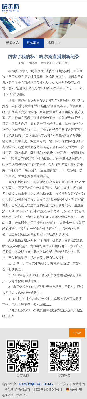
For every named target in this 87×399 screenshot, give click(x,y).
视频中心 (54, 43)
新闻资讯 (12, 43)
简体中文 (10, 384)
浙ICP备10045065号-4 (47, 389)
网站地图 (78, 384)
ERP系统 (63, 384)
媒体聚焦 (33, 43)
